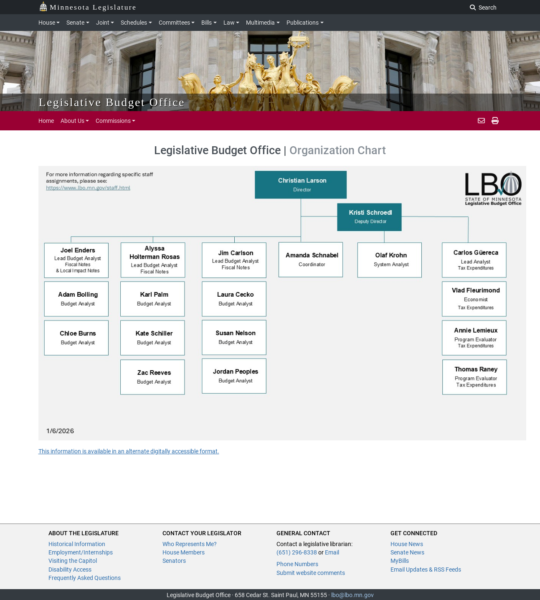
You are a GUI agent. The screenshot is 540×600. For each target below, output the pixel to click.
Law (229, 22)
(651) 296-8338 (296, 552)
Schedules (134, 22)
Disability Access (69, 569)
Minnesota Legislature (88, 6)
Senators (174, 560)
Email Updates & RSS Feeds (425, 569)
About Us (72, 120)
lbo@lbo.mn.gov (352, 595)
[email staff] (481, 120)
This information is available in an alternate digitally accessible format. (128, 451)
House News (406, 544)
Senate (75, 22)
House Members (183, 552)
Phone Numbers (297, 564)
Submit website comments (310, 572)
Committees (174, 22)
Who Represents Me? (189, 544)
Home (46, 120)
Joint (102, 22)
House (46, 22)
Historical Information (76, 544)
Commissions (113, 120)
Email (332, 552)
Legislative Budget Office (112, 102)
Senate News (407, 552)
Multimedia (260, 22)
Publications (302, 22)
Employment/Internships (80, 552)
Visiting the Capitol (72, 560)
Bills (206, 22)
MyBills (399, 560)
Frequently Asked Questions (84, 578)
